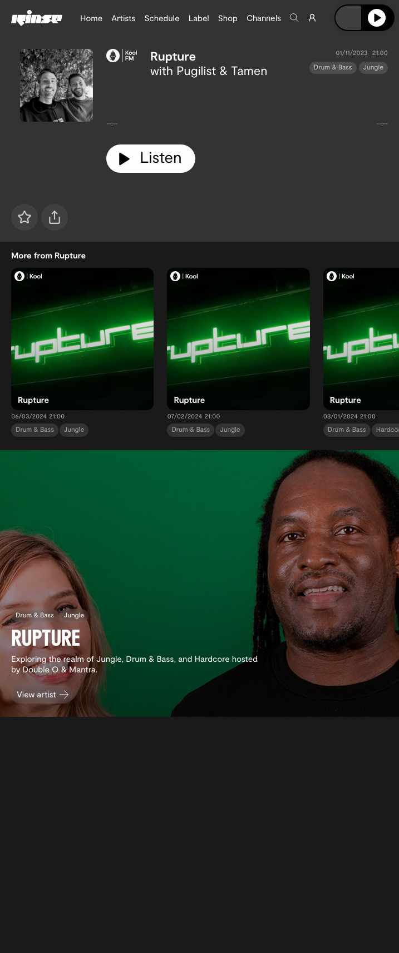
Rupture (173, 56)
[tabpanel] (247, 106)
